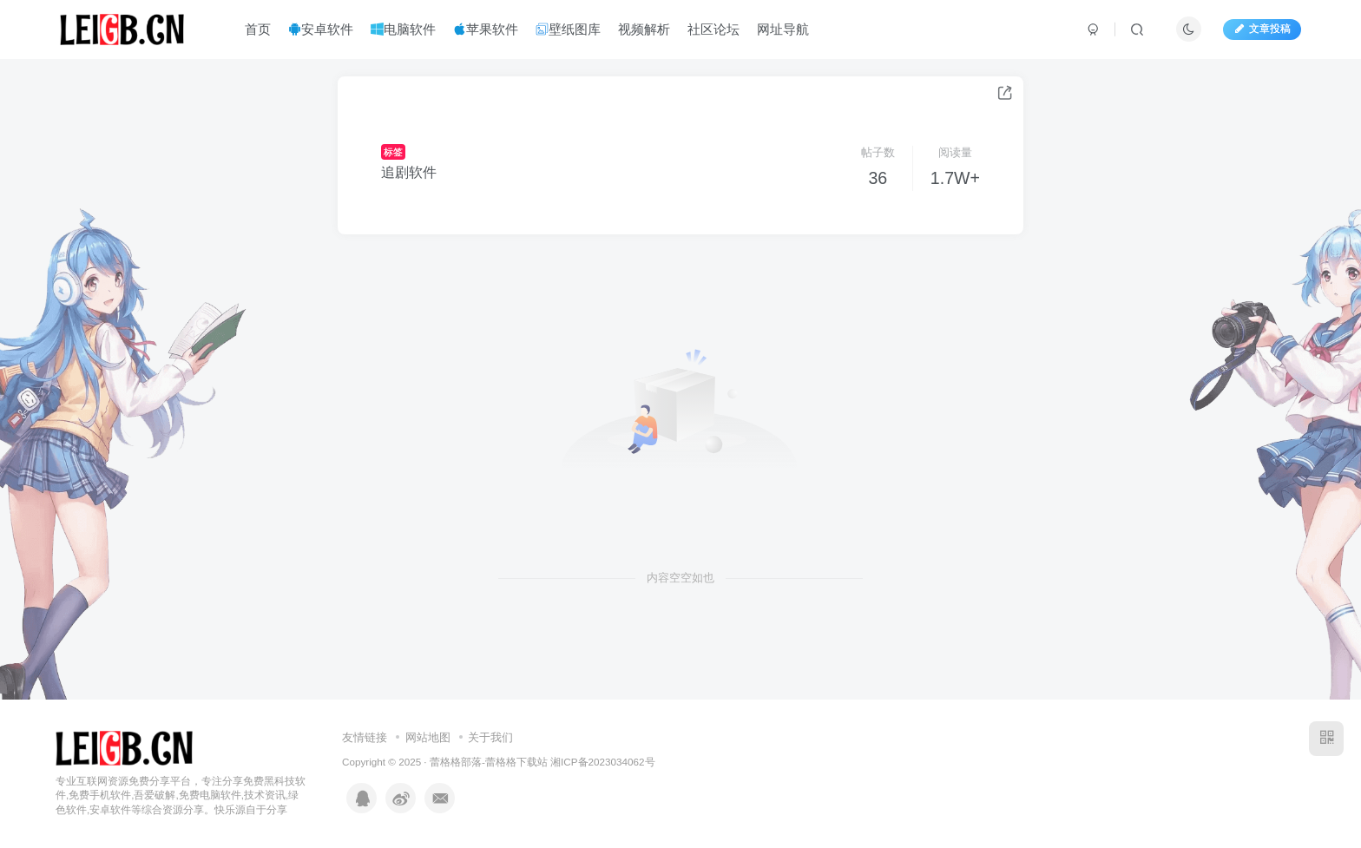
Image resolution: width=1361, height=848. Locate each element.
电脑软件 (403, 29)
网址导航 (783, 29)
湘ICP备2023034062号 (602, 761)
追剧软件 (409, 172)
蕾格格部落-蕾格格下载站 (489, 761)
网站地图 (427, 737)
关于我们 (490, 737)
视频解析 (644, 29)
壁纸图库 (568, 29)
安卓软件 (320, 29)
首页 (258, 29)
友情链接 (364, 737)
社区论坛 (713, 29)
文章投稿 (1262, 29)
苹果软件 (485, 29)
